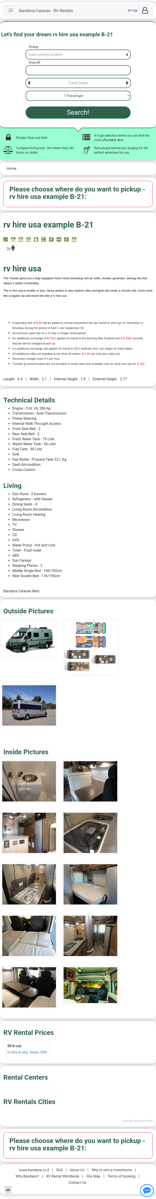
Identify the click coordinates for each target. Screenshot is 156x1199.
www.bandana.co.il (34, 1170)
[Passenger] (78, 96)
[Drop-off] (78, 70)
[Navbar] (11, 10)
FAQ (59, 1170)
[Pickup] (78, 54)
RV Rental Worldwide (62, 1176)
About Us (77, 1170)
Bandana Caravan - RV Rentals (46, 11)
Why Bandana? (27, 1176)
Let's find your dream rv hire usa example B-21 (57, 34)
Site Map (93, 1176)
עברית (133, 10)
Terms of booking (121, 1176)
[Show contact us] (147, 1190)
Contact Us (77, 1182)
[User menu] (145, 10)
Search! (78, 112)
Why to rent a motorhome (112, 1170)
